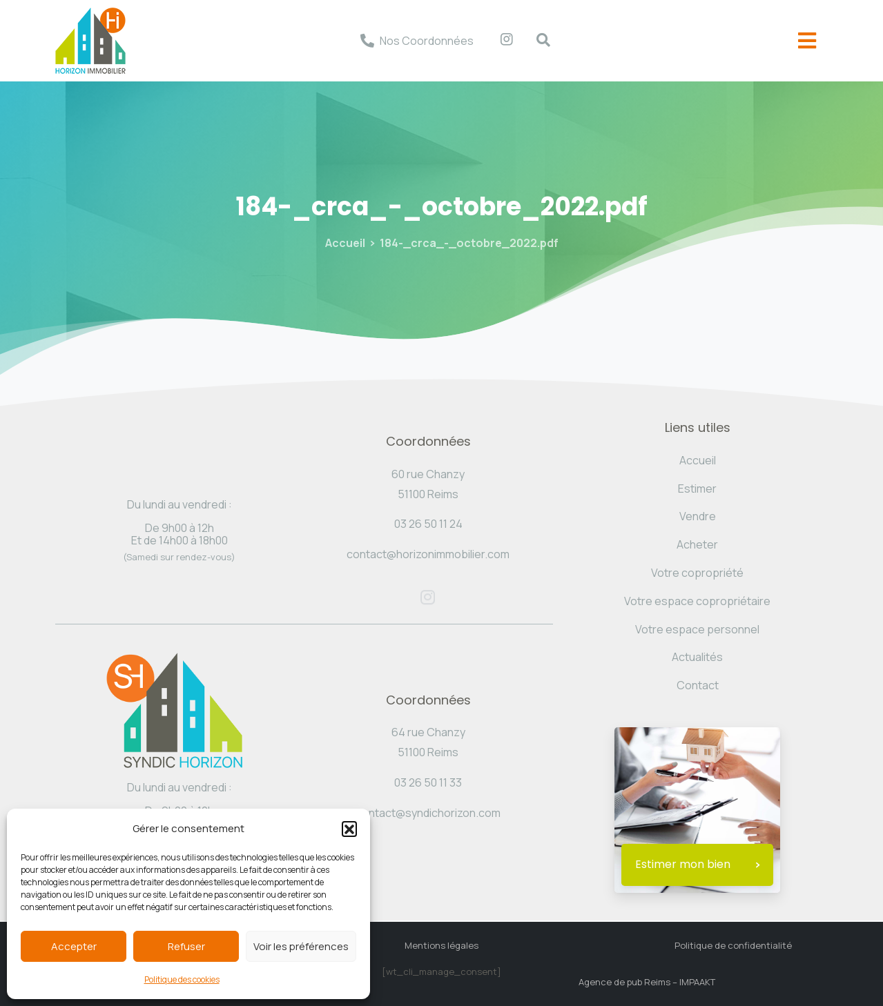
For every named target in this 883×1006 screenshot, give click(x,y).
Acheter (697, 544)
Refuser (186, 946)
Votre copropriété (697, 572)
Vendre (697, 516)
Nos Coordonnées (427, 40)
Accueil (345, 242)
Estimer (697, 488)
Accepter (74, 946)
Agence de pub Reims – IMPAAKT (647, 982)
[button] (349, 829)
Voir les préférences (301, 946)
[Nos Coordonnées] (367, 41)
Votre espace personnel (697, 629)
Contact (698, 685)
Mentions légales (441, 945)
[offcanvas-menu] (807, 41)
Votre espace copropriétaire (697, 601)
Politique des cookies (182, 979)
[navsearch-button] (536, 41)
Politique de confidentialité (733, 945)
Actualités (697, 656)
